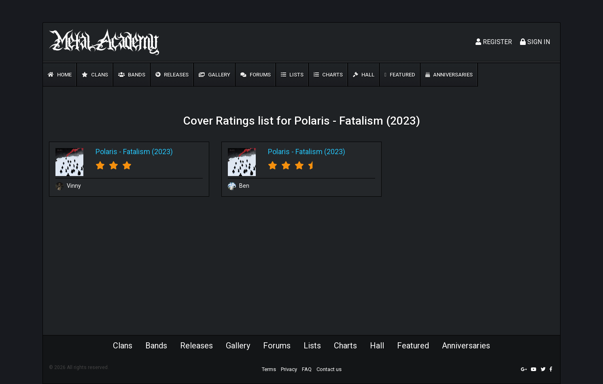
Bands (131, 75)
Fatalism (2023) (148, 151)
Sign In (535, 42)
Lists (292, 75)
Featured (399, 75)
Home (60, 75)
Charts (328, 75)
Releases (172, 75)
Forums (255, 75)
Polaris (106, 151)
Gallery (214, 75)
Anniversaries (449, 75)
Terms (269, 369)
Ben (238, 185)
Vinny (68, 185)
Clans (95, 75)
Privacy (289, 369)
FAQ (307, 369)
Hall (363, 75)
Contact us (329, 369)
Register (494, 42)
